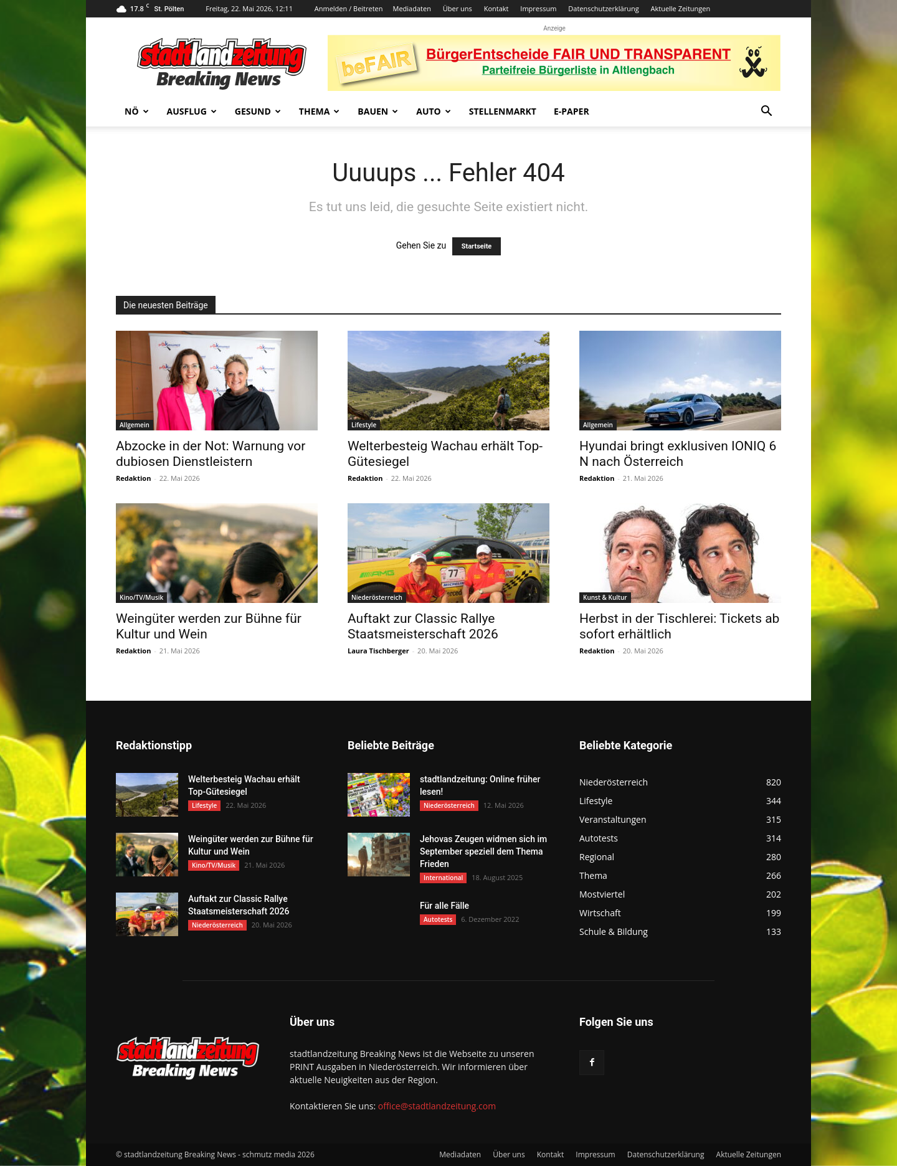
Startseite (477, 246)
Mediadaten (412, 8)
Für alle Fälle (444, 906)
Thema (319, 111)
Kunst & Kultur (605, 597)
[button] (766, 112)
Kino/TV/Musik (141, 597)
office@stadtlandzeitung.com (437, 1106)
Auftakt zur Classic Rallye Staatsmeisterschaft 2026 (423, 626)
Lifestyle (363, 424)
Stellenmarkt (502, 111)
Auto (433, 111)
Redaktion (133, 478)
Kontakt (496, 8)
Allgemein (135, 424)
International (443, 877)
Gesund (258, 111)
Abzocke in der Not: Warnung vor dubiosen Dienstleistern (210, 453)
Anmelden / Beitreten (349, 8)
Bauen (378, 111)
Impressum (538, 8)
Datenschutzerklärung (603, 8)
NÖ (137, 111)
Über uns (457, 8)
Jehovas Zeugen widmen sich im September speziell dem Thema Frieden (483, 851)
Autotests (438, 919)
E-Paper (571, 111)
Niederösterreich (376, 597)
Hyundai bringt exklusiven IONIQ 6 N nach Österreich (677, 453)
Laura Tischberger (378, 650)
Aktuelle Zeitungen (680, 8)
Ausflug (192, 111)
